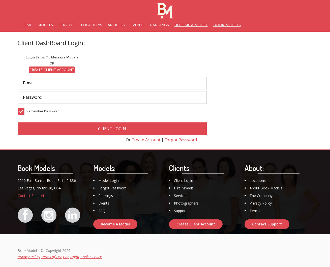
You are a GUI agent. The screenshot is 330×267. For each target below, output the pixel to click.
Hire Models (184, 188)
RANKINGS (159, 24)
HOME (26, 24)
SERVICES (66, 24)
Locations (258, 180)
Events (103, 203)
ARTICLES (116, 24)
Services (180, 195)
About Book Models (266, 188)
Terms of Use (51, 256)
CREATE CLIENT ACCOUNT (51, 69)
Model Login (108, 180)
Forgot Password (181, 140)
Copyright (71, 256)
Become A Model (115, 224)
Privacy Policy (261, 203)
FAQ (101, 210)
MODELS (45, 24)
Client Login (183, 180)
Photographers (186, 203)
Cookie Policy (91, 256)
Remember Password (38, 114)
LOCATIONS (91, 24)
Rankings (105, 195)
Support (180, 210)
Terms (255, 210)
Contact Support (31, 195)
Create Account (146, 140)
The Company (261, 195)
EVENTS (137, 24)
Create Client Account (195, 224)
